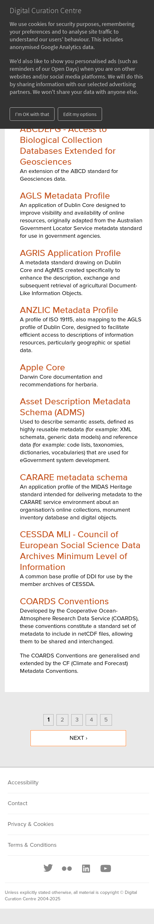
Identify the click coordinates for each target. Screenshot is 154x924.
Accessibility (23, 783)
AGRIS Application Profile (70, 253)
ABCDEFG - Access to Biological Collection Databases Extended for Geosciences (68, 146)
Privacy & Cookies (31, 824)
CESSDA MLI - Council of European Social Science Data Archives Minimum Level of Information (80, 551)
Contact (17, 803)
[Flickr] (67, 868)
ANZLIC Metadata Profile (69, 310)
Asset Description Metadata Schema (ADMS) (75, 407)
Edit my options (80, 114)
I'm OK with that (32, 114)
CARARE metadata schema (74, 477)
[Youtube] (105, 868)
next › (78, 738)
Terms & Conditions (32, 845)
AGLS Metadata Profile (65, 196)
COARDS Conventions (64, 601)
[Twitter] (48, 868)
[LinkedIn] (85, 868)
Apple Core (42, 367)
